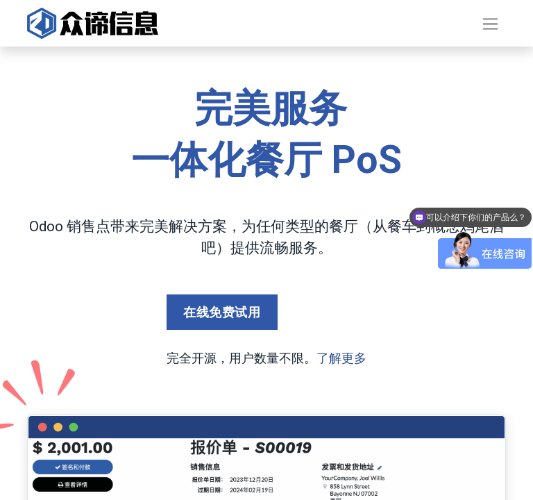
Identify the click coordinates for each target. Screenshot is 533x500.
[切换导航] (490, 23)
